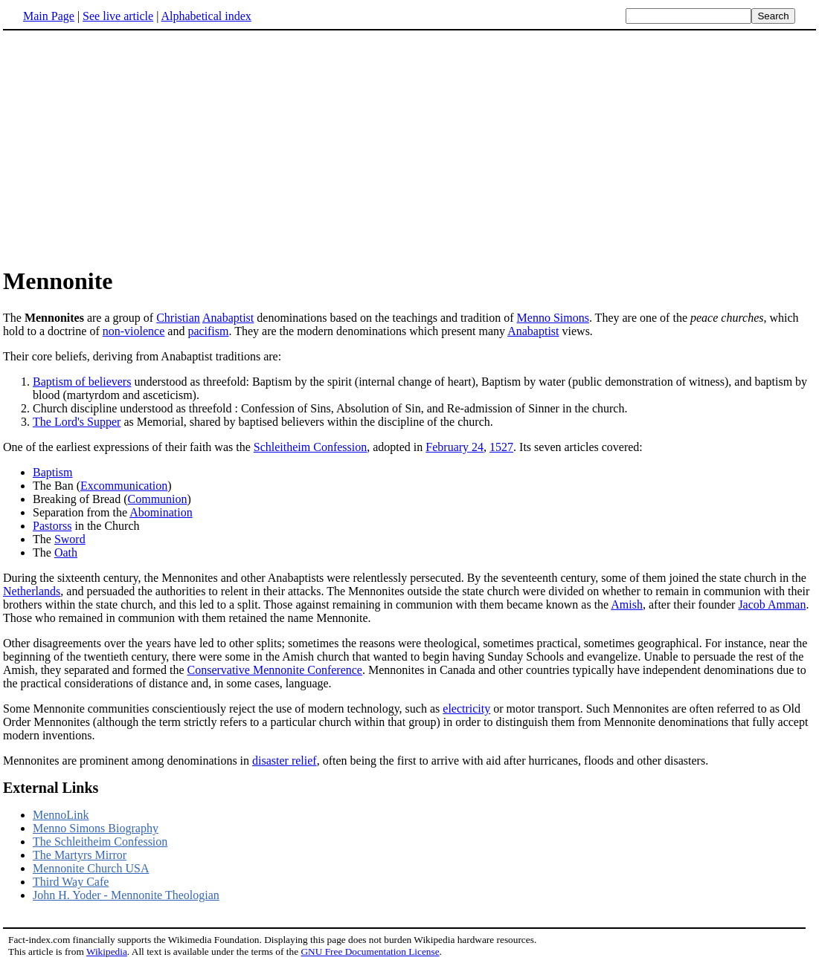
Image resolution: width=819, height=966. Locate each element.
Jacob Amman (772, 604)
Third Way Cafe (71, 881)
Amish (627, 604)
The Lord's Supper (77, 421)
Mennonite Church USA (91, 868)
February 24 (454, 447)
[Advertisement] (128, 148)
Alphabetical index (206, 16)
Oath (65, 552)
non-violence (134, 331)
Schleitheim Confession (310, 447)
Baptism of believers (82, 381)
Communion (157, 499)
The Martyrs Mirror (79, 855)
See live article (118, 16)
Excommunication (123, 485)
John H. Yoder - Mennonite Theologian (126, 895)
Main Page (48, 16)
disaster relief (284, 760)
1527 (501, 447)
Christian (178, 317)
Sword (70, 539)
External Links (50, 787)
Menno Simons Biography (95, 828)
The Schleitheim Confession (100, 841)
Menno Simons (553, 317)
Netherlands (31, 591)
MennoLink (61, 814)
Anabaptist (228, 317)
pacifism (207, 331)
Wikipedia (106, 951)
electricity (466, 708)
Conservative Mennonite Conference (274, 670)
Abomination (160, 512)
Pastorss (52, 525)
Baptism (52, 472)
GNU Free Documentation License (370, 951)
